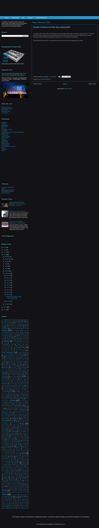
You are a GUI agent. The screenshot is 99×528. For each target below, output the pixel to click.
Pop (26, 443)
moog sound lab (25, 425)
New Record (12, 431)
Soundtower (11, 468)
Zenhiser (19, 508)
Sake (17, 458)
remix (25, 452)
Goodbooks (12, 383)
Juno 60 (27, 395)
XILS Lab (25, 503)
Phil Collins (9, 440)
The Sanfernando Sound (8, 146)
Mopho (14, 427)
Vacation (24, 490)
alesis (17, 322)
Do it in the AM (23, 358)
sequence (4, 461)
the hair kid (11, 483)
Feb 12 (8, 292)
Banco (14, 332)
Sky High (4, 465)
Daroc (3, 350)
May (6, 266)
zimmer (25, 508)
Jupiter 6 (11, 397)
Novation (14, 434)
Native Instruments (23, 430)
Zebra (14, 508)
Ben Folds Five (5, 333)
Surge (13, 473)
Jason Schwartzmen (19, 392)
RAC (3, 450)
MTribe (14, 428)
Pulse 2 (19, 447)
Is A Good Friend (23, 391)
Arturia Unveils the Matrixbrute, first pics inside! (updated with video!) (14, 74)
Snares (27, 465)
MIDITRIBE (23, 417)
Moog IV (11, 425)
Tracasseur (5, 113)
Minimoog (4, 420)
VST (22, 496)
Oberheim (5, 436)
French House (23, 377)
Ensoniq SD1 (13, 368)
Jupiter (5, 397)
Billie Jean (25, 333)
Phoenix (25, 440)
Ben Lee (4, 128)
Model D (7, 421)
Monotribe (6, 424)
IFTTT (8, 389)
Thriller (17, 487)
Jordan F (19, 394)
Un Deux (12, 490)
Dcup (19, 352)
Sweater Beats (20, 473)
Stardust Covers (6, 111)
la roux (8, 402)
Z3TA (10, 508)
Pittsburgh (9, 441)
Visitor (3, 150)
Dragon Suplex (15, 361)
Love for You (24, 408)
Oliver (27, 436)
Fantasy (9, 371)
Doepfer (3, 359)
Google (18, 383)
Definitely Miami (15, 354)
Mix (17, 420)
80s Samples (26, 319)
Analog (21, 325)
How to (27, 386)
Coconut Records (23, 343)
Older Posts (92, 84)
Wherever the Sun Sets (7, 502)
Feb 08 (8, 294)
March (7, 271)
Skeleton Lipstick (18, 464)
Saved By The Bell (6, 459)
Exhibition (24, 370)
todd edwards (24, 487)
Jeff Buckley (13, 394)
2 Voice (3, 319)
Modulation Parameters (8, 190)
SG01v (20, 461)
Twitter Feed (15, 17)
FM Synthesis (18, 374)
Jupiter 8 (18, 397)
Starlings (3, 470)
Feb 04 (8, 301)
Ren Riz (3, 453)
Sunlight (8, 473)
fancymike (4, 371)
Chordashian (16, 338)
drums (23, 363)
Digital (7, 357)
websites (27, 499)
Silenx (11, 464)
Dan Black (4, 131)
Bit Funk (3, 335)
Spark (18, 468)
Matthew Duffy (16, 414)
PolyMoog (15, 443)
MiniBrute (15, 418)
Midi (17, 417)
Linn (26, 405)
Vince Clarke (14, 494)
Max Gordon (4, 415)
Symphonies (6, 474)
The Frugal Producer (7, 108)
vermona (25, 492)
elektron (6, 367)
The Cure (5, 483)
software (5, 467)
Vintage (21, 494)
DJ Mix (7, 358)
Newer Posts (37, 84)
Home (6, 17)
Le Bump (23, 402)
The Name (5, 484)
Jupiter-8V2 (24, 397)
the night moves (13, 484)
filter (8, 373)
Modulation (20, 421)
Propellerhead (5, 446)
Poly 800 (9, 443)
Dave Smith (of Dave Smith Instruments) (13, 132)
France (25, 374)
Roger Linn (4, 456)
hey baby (5, 386)
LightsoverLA (12, 405)
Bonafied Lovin (22, 335)
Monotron (14, 424)
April (6, 268)
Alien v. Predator (17, 324)
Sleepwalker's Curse (11, 465)
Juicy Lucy (4, 395)
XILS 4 (18, 503)
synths (13, 479)
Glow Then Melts (17, 382)
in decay (16, 389)
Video (4, 494)
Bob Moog (14, 335)
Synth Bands (25, 474)
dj (3, 358)
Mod (2, 421)
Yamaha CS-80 (5, 505)
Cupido (14, 347)
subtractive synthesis (22, 471)
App (11, 328)
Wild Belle (24, 502)
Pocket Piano (23, 441)
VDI (8, 492)
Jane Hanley (4, 392)
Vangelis (3, 492)
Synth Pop (23, 476)
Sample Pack (24, 458)
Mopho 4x (22, 427)
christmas (18, 339)
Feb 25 (8, 278)
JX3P (3, 398)
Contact (30, 17)
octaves (12, 436)
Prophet (12, 446)
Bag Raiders (5, 125)
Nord (9, 434)
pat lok (25, 437)
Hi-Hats (10, 386)
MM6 (26, 420)
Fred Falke (13, 376)
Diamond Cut (5, 133)
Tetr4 (26, 480)
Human (5, 388)
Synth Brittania (7, 476)
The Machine (18, 483)
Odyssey (18, 436)
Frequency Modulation (7, 379)
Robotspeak (24, 455)
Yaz (19, 505)
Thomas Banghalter (6, 487)
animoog (27, 327)
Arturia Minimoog (16, 330)
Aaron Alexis (9, 321)
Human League (11, 388)
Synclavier (13, 474)
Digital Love (13, 357)
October (7, 256)
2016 (5, 247)
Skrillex (25, 464)
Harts (27, 385)
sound (4, 468)
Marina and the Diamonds (21, 412)
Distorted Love (25, 357)
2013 (5, 254)
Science (14, 459)
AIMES (22, 321)
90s (4, 321)
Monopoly (26, 421)
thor (13, 487)
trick (22, 489)
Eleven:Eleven (14, 367)
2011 (5, 309)
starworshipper (23, 470)
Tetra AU (8, 482)
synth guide (15, 476)
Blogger (63, 524)
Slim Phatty (20, 465)
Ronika (25, 456)
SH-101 (25, 461)
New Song (20, 431)
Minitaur (11, 420)
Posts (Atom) (68, 88)
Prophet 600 (6, 447)
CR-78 (18, 345)
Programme (24, 444)
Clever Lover (13, 343)
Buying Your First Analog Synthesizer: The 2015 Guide (17, 222)
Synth (18, 474)
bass (19, 332)
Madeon (24, 410)
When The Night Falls (22, 500)
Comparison (19, 344)
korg (13, 400)
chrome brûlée (25, 339)
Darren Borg (10, 350)
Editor (9, 364)
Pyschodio (7, 449)
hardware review (20, 385)
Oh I (23, 436)
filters (12, 373)
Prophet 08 (19, 446)
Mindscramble (5, 143)
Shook (3, 148)
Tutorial (4, 491)
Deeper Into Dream (6, 354)
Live (3, 408)
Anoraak (4, 123)
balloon (9, 332)
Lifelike (5, 405)
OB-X (27, 434)
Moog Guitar (4, 425)
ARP (19, 328)
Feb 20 (8, 282)
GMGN (25, 382)
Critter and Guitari (6, 347)
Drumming (17, 363)
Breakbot (10, 336)
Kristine (4, 139)
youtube (5, 508)
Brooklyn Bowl (19, 336)
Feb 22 (8, 280)
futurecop (4, 380)
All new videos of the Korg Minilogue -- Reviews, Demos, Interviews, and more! (17, 204)
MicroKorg (10, 417)
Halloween (24, 383)
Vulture (27, 496)
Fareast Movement (18, 371)
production (16, 444)
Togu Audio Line (5, 489)
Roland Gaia (19, 456)
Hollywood (16, 386)
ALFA (10, 324)
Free (20, 376)
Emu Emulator (5, 368)
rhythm (8, 455)
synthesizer (5, 477)
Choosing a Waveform (8, 187)
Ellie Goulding (23, 367)
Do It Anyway (14, 358)
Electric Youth (13, 365)
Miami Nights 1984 (19, 415)
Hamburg (4, 385)
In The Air (22, 389)
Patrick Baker (5, 145)
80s (20, 319)
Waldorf (15, 497)
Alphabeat (4, 122)
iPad (16, 391)
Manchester (23, 411)
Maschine (4, 414)
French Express (13, 377)
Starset (9, 470)
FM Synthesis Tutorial (7, 191)
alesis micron (23, 322)
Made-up (18, 409)
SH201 (3, 462)
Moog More (17, 425)
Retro (8, 453)
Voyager (17, 496)
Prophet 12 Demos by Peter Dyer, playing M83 (51, 27)
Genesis (15, 380)
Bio (23, 17)
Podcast (3, 443)
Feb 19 (8, 285)
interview (9, 391)
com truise (11, 344)
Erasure (22, 368)
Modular (13, 421)
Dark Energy (24, 349)
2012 (5, 307)
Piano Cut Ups (6, 193)
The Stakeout (11, 486)
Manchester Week (7, 412)
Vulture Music (6, 497)
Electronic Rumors (7, 107)
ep (18, 368)
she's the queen (12, 463)
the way (25, 486)
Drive (22, 361)
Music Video (5, 430)
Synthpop (6, 479)
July (6, 264)
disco (19, 357)
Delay (21, 354)
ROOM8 (4, 458)
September (8, 259)
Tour (18, 489)
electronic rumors (24, 366)
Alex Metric (4, 324)
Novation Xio (21, 434)
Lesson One (9, 404)
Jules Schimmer (6, 136)
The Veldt (18, 486)
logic (7, 408)
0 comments (53, 76)
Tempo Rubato (11, 480)
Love (18, 408)
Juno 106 (21, 395)
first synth (22, 373)
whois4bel (17, 502)
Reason (10, 452)
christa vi (12, 339)
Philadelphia (17, 440)
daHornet (4, 349)
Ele (26, 364)
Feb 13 (8, 289)
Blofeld (8, 335)
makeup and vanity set (7, 411)
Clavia (5, 343)
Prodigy (9, 444)
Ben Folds (4, 126)
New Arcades (4, 431)
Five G (11, 374)
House (21, 386)
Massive (9, 414)
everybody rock (16, 370)
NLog (18, 433)
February (7, 273)
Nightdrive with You (10, 433)
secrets (20, 459)
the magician (26, 483)
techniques (24, 479)
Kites (8, 400)
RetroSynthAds (15, 453)
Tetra (3, 482)
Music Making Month (22, 428)
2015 (5, 249)
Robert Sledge (16, 455)
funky (15, 379)
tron (26, 489)
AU (23, 330)
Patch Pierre (5, 110)
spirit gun (24, 468)
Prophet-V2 (13, 447)
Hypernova (26, 388)
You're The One (11, 506)
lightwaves (20, 405)
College (3, 344)
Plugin (15, 442)
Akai (4, 322)
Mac (13, 409)
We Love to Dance (19, 499)
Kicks (13, 398)
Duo (5, 364)
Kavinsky (8, 398)
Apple (15, 328)
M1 (9, 409)
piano (3, 441)
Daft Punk (21, 347)
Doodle (8, 361)
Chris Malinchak (5, 339)
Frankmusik (5, 135)
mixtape (21, 420)
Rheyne (3, 455)
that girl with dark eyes (23, 482)
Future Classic (23, 379)
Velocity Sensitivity (16, 492)
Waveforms (10, 499)
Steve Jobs (4, 471)
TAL (18, 479)
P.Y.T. (13, 437)
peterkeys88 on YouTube (87, 33)
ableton (16, 321)
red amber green (18, 452)
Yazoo (23, 505)
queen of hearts (16, 449)
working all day (5, 503)
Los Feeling (12, 408)
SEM (25, 459)
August (7, 261)
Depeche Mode (7, 355)
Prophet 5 (26, 446)
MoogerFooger (7, 427)
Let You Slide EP (25, 404)
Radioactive (9, 450)
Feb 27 (8, 275)
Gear (9, 380)
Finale (16, 373)
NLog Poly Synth (25, 433)
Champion (9, 338)
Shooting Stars (5, 464)
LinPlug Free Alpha (6, 406)
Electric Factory (5, 365)
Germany (21, 380)
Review (23, 453)
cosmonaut (12, 345)
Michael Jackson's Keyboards (17, 211)
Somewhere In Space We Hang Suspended (19, 467)
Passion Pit (18, 437)
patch (3, 439)
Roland (11, 456)
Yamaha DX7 (13, 505)
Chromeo (6, 341)
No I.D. (4, 434)
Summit (3, 473)
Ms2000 (10, 428)
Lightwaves (5, 140)
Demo (27, 354)
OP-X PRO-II (6, 437)
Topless (13, 489)
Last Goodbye (15, 402)
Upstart (18, 490)
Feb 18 (8, 287)
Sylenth (27, 473)
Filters (3, 188)
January (7, 304)
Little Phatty (23, 407)
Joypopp (25, 394)
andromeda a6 (19, 327)
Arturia (4, 330)
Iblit (4, 389)
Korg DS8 (22, 400)
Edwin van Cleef (18, 364)
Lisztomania (15, 406)
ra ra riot (25, 449)
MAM (17, 411)
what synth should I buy (9, 500)
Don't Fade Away (11, 359)
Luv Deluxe (4, 409)
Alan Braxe (10, 322)
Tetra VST (14, 482)
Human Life (19, 388)
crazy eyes (24, 345)
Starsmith (4, 149)
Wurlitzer (13, 503)
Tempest (4, 480)
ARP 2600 (25, 328)
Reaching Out (19, 450)
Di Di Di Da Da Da (17, 355)
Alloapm (25, 324)
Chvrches (15, 341)
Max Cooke (5, 142)
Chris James (24, 338)
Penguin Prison (20, 438)
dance (17, 349)
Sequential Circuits (12, 461)
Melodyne (11, 415)
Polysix (21, 443)
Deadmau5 (24, 352)
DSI (27, 363)
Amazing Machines (13, 325)
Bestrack (19, 333)
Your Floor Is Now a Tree (23, 506)
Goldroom (4, 383)
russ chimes (11, 458)
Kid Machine (5, 138)
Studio (14, 471)
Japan (11, 392)
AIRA (27, 321)
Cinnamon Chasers (7, 129)
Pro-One (4, 444)
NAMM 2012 (13, 430)
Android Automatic (10, 327)
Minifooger (24, 418)
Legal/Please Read (41, 17)
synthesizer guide (14, 477)
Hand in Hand (11, 385)
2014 (5, 252)
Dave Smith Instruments (44, 79)
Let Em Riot (17, 404)
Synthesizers (25, 477)
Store (10, 471)
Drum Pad (11, 363)
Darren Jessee (19, 350)
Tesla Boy (19, 480)
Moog (21, 424)
